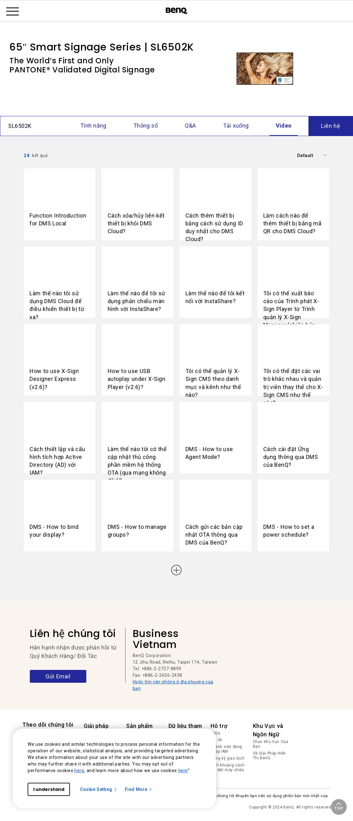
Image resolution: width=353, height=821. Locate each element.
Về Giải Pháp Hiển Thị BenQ (269, 755)
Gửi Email (57, 676)
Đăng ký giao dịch (227, 758)
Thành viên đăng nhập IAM (226, 749)
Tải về (216, 740)
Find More (138, 789)
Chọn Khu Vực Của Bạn (270, 744)
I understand (48, 789)
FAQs (215, 733)
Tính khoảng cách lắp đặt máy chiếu (227, 767)
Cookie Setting (98, 789)
